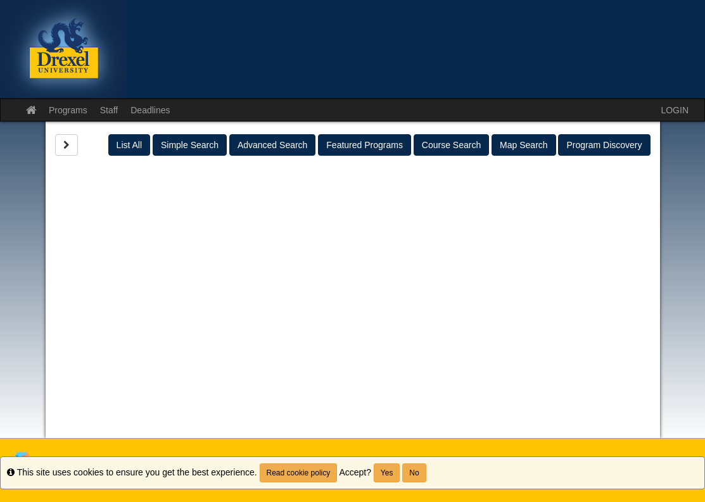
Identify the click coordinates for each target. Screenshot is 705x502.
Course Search (451, 145)
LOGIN (675, 110)
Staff (109, 110)
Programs (68, 110)
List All (129, 145)
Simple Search (190, 145)
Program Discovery (604, 145)
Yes (387, 472)
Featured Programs (364, 145)
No (414, 472)
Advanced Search (273, 145)
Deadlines (150, 110)
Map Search (523, 145)
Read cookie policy (299, 472)
